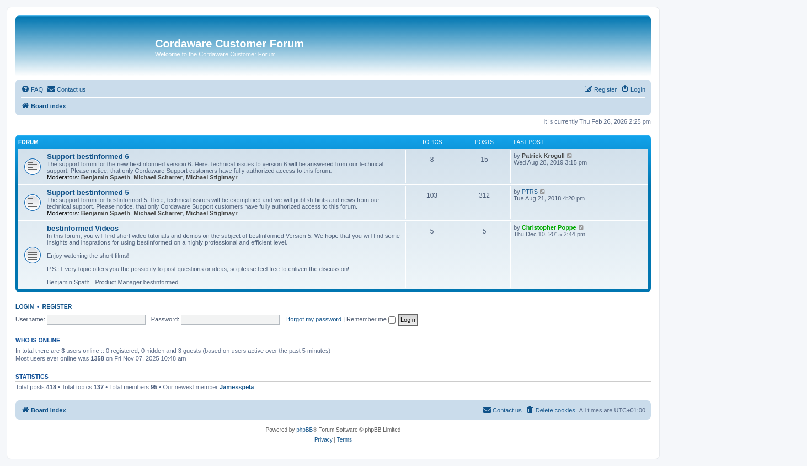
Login (24, 306)
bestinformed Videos (83, 228)
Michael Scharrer (158, 177)
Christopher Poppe (549, 227)
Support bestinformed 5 (88, 192)
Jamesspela (237, 387)
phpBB (304, 430)
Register (57, 306)
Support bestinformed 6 (88, 156)
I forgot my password (313, 319)
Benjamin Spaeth (105, 177)
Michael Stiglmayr (212, 177)
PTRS (530, 191)
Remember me (371, 319)
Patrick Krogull (543, 155)
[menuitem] (32, 89)
